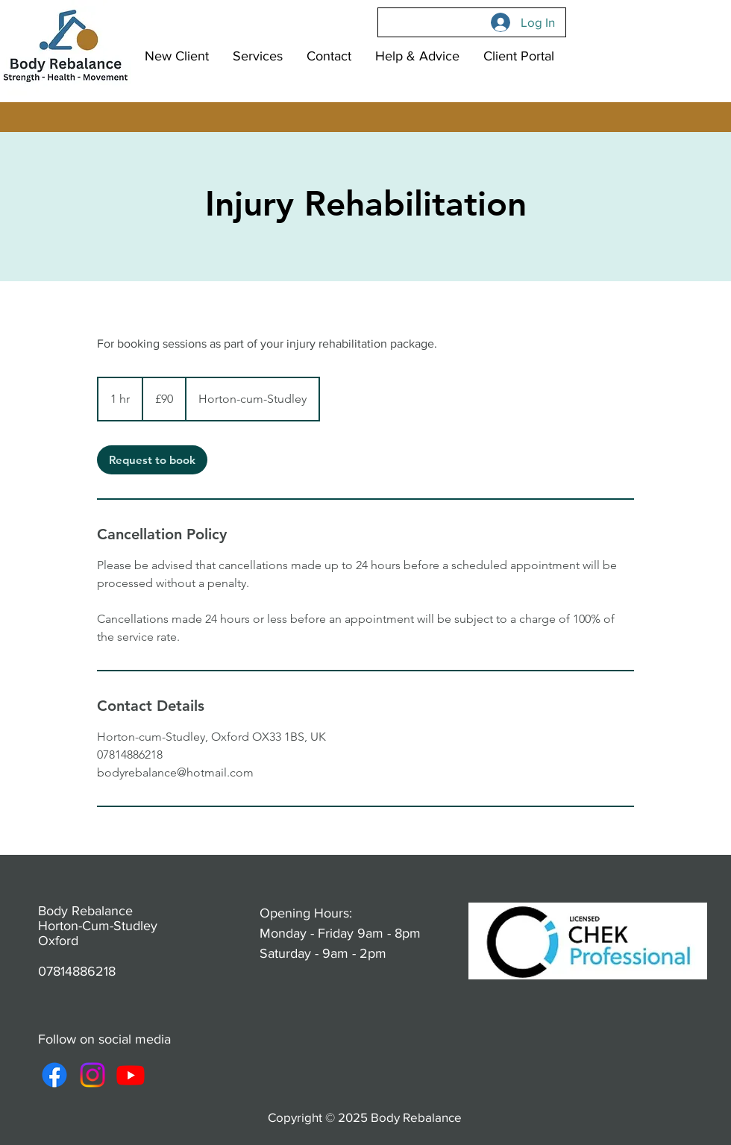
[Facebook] (54, 1074)
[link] (152, 459)
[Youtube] (130, 1074)
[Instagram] (92, 1074)
